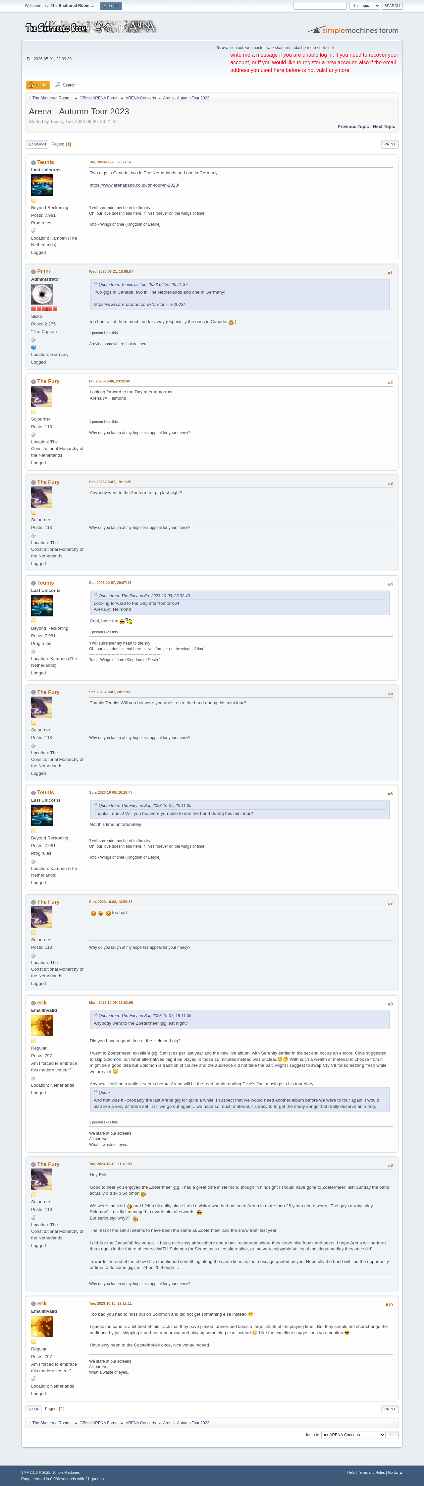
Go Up (33, 1409)
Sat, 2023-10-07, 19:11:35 (110, 482)
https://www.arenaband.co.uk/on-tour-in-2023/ (134, 185)
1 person (96, 333)
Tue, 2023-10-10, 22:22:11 (110, 1303)
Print (390, 144)
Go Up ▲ (395, 1472)
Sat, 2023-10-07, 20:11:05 (110, 692)
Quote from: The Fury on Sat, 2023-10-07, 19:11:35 (145, 1015)
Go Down (36, 144)
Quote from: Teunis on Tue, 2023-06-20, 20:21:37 (143, 284)
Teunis (45, 162)
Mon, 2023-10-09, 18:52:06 (111, 1002)
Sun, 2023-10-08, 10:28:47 (110, 792)
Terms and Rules (371, 1472)
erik (41, 1002)
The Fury (48, 381)
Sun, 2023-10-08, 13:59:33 (110, 902)
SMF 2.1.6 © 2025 (35, 1472)
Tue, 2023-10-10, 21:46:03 (110, 1164)
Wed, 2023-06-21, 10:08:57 (111, 271)
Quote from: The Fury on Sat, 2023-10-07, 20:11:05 (145, 805)
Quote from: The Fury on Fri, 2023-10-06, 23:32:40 (144, 596)
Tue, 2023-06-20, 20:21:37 (110, 162)
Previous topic (353, 126)
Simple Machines (66, 1472)
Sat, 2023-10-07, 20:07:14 (110, 583)
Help (351, 1472)
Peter (43, 271)
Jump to (312, 1435)
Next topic (384, 126)
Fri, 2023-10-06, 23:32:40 (109, 381)
